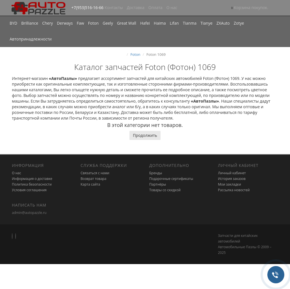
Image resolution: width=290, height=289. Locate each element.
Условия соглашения (29, 190)
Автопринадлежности (31, 39)
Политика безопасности (32, 184)
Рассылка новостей (234, 190)
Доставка (135, 7)
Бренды (155, 173)
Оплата (155, 7)
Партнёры (157, 184)
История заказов (232, 178)
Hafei (145, 23)
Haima (160, 23)
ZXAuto (223, 23)
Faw (80, 23)
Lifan (174, 23)
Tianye (207, 23)
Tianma (189, 23)
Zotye (239, 23)
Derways (65, 23)
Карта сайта (90, 184)
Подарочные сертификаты (171, 178)
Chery (47, 23)
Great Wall (126, 23)
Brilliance (29, 23)
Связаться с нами (95, 173)
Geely (108, 23)
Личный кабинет (232, 173)
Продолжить (145, 135)
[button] (249, 8)
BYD (13, 23)
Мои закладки (229, 184)
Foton (93, 23)
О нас (172, 7)
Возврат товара (93, 178)
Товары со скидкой (165, 190)
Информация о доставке (32, 178)
